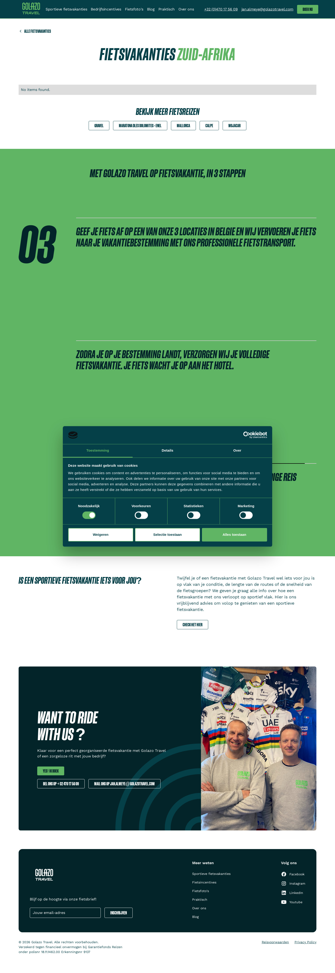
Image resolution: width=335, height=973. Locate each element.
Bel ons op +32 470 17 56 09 (61, 783)
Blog (151, 9)
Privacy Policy (305, 942)
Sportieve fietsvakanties (66, 9)
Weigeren (100, 534)
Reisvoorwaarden (275, 942)
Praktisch (166, 9)
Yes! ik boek (51, 771)
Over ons (186, 9)
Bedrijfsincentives (106, 9)
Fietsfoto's (134, 9)
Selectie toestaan (167, 534)
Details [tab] (167, 450)
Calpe (209, 125)
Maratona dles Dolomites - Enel (140, 125)
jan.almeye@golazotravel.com (267, 9)
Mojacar (234, 125)
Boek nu (308, 9)
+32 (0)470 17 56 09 (221, 9)
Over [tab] (237, 450)
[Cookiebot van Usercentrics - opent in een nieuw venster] (246, 435)
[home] (31, 9)
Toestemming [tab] (97, 450)
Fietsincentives (204, 882)
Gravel (99, 125)
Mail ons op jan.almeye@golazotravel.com (124, 783)
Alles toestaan (234, 534)
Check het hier (192, 624)
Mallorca (183, 125)
